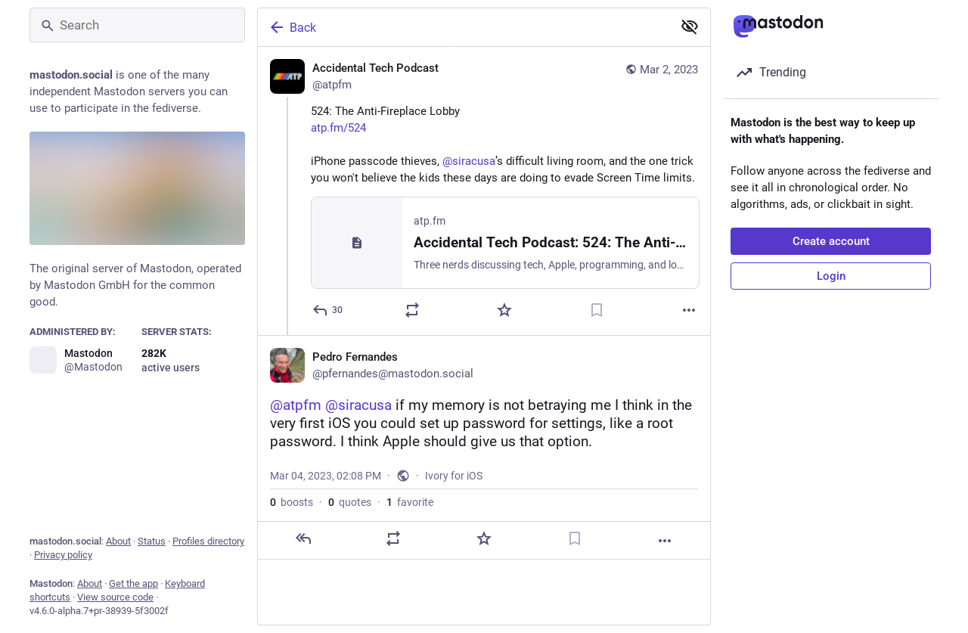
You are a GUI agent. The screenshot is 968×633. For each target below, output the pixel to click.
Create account (831, 241)
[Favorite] (504, 310)
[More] (689, 310)
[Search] (137, 25)
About (118, 541)
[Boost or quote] (412, 310)
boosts (291, 502)
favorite (409, 502)
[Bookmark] (597, 310)
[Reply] (328, 310)
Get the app (133, 583)
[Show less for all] (689, 26)
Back (292, 27)
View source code (115, 597)
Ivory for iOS (453, 476)
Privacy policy (63, 554)
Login (831, 276)
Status (152, 541)
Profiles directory (208, 541)
